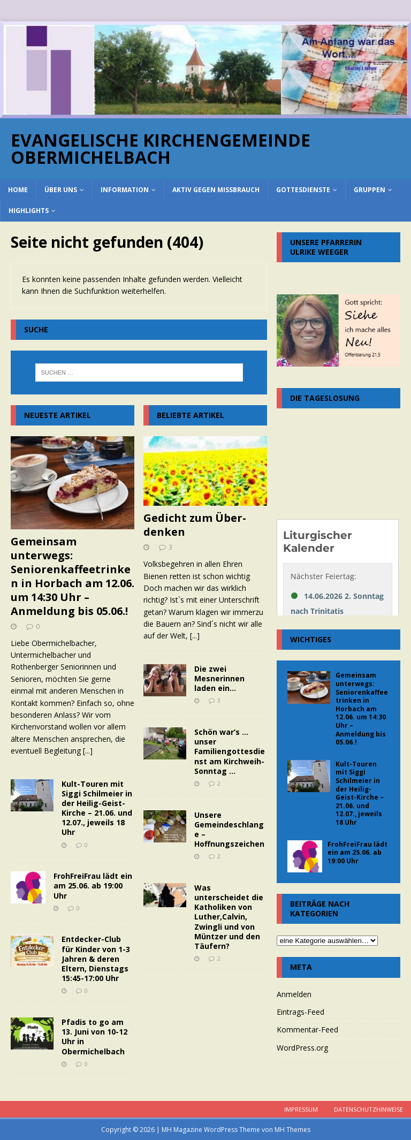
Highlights (29, 210)
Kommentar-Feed (307, 1029)
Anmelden (294, 994)
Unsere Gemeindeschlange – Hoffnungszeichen (229, 829)
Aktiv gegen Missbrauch (216, 189)
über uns (60, 189)
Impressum (301, 1109)
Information (125, 189)
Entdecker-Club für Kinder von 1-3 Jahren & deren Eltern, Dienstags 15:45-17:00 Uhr (96, 958)
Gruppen (369, 189)
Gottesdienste (303, 189)
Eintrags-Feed (300, 1012)
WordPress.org (302, 1048)
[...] (88, 751)
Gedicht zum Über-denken (194, 525)
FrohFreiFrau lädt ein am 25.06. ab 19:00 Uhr (93, 885)
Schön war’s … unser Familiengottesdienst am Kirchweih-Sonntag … (229, 751)
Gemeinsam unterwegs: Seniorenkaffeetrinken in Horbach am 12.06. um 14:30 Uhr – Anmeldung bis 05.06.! (72, 576)
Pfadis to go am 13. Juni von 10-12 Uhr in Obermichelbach (94, 1037)
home (18, 189)
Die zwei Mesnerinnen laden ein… (219, 678)
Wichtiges (310, 639)
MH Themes (292, 1129)
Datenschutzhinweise (368, 1109)
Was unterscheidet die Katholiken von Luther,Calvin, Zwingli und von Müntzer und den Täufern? (228, 917)
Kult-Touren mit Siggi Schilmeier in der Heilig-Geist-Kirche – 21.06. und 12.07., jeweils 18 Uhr (97, 808)
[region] (205, 69)
